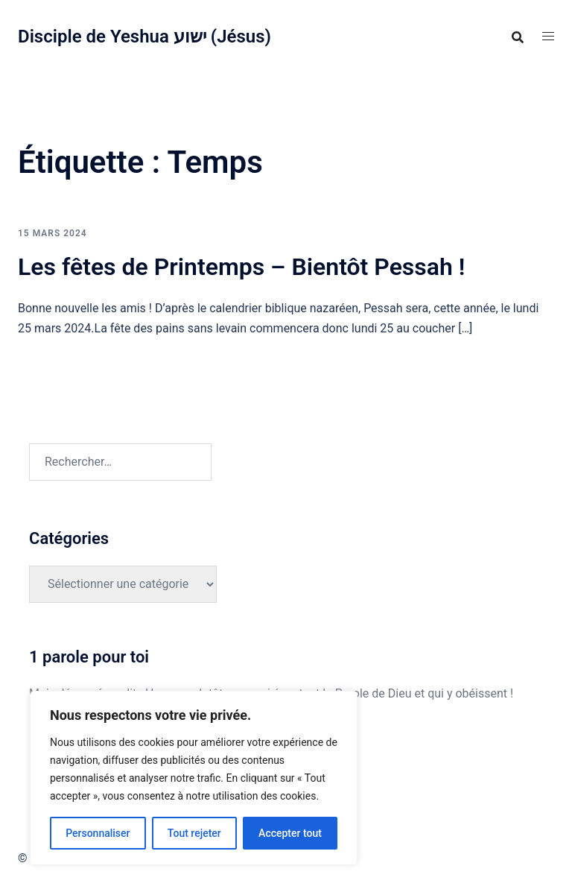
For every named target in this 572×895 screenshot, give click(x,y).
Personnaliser (98, 833)
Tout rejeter (194, 833)
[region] (194, 778)
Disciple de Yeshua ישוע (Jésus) (144, 36)
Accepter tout (290, 833)
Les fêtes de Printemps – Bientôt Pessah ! (241, 267)
